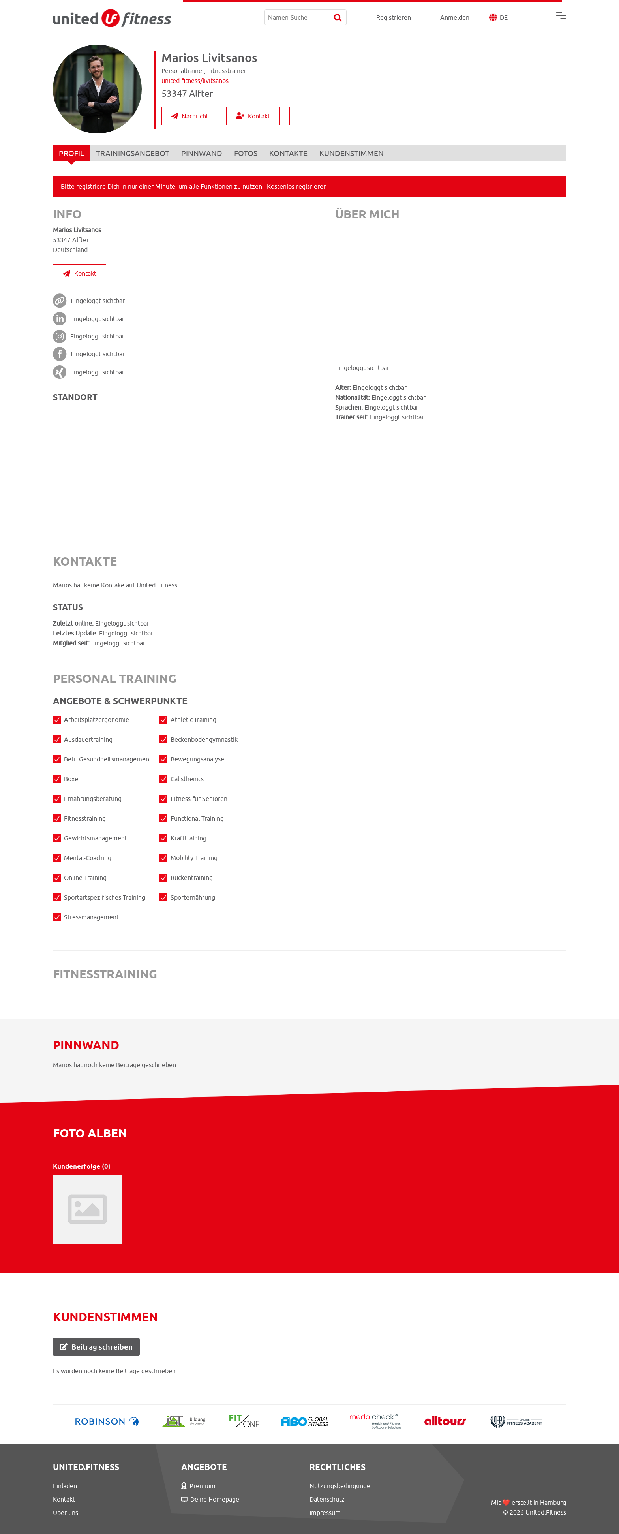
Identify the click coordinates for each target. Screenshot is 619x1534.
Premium (198, 1485)
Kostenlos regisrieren (297, 186)
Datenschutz (327, 1499)
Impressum (325, 1512)
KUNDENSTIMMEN (351, 153)
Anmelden (454, 17)
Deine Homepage (210, 1499)
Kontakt (253, 116)
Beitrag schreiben (96, 1347)
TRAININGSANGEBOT (132, 153)
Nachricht (189, 116)
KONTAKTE (288, 153)
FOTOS (245, 153)
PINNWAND (201, 153)
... (302, 115)
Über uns (65, 1512)
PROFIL (71, 155)
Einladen (65, 1485)
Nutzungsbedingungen (342, 1485)
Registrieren (393, 17)
